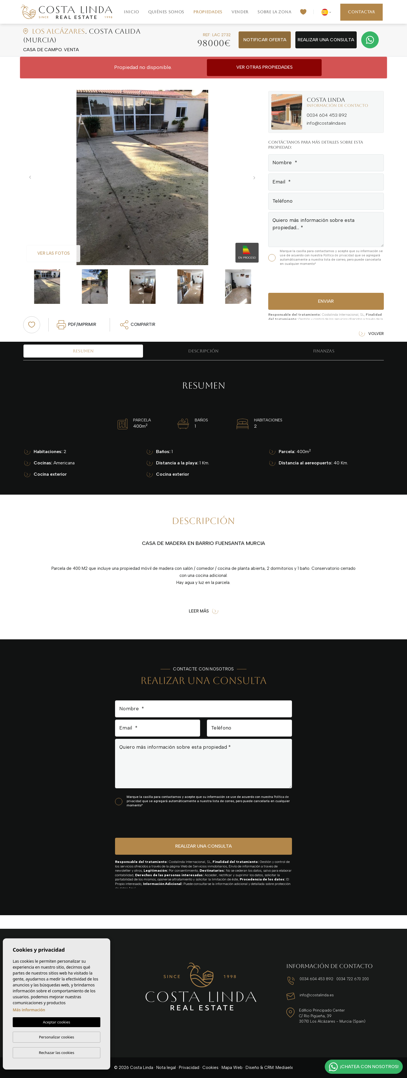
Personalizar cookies (56, 1037)
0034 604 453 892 (327, 115)
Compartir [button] (137, 324)
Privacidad (189, 1067)
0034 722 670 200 (352, 979)
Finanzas (323, 350)
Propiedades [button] (207, 12)
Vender (239, 12)
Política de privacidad (339, 255)
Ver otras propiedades (264, 67)
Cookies (210, 1067)
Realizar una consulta (326, 39)
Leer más (203, 611)
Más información (29, 1009)
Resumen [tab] (83, 350)
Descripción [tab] (203, 350)
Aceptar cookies (56, 1022)
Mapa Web (232, 1067)
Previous (28, 177)
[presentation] (298, 278)
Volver (371, 334)
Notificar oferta (264, 39)
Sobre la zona (274, 12)
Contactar (361, 12)
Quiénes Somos (166, 12)
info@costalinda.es (326, 123)
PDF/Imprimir (76, 324)
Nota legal (166, 1067)
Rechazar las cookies (56, 1052)
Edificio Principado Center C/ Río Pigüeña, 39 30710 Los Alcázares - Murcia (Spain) (332, 1015)
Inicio (131, 12)
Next (255, 177)
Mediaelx (284, 1067)
